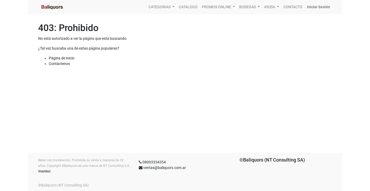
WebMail (44, 171)
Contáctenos (59, 64)
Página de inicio (61, 58)
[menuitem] (188, 7)
